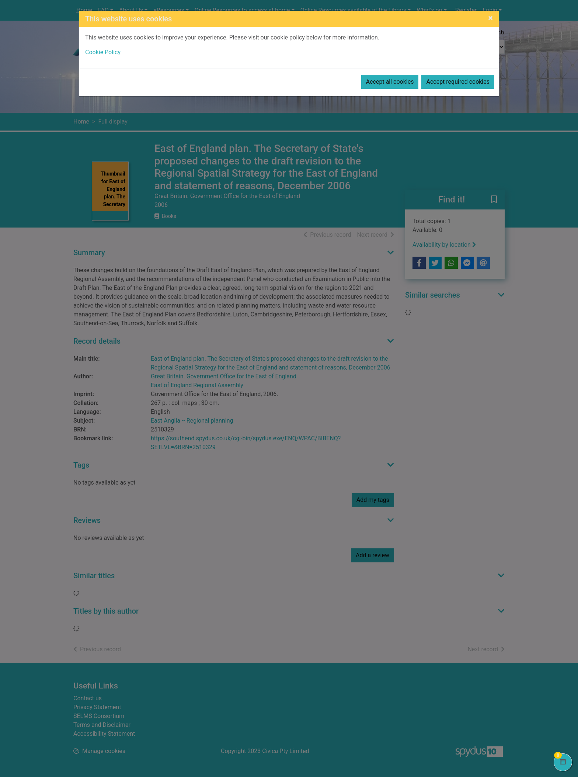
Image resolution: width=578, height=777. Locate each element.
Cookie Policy (103, 52)
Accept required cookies (458, 81)
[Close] (490, 18)
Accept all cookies (390, 81)
